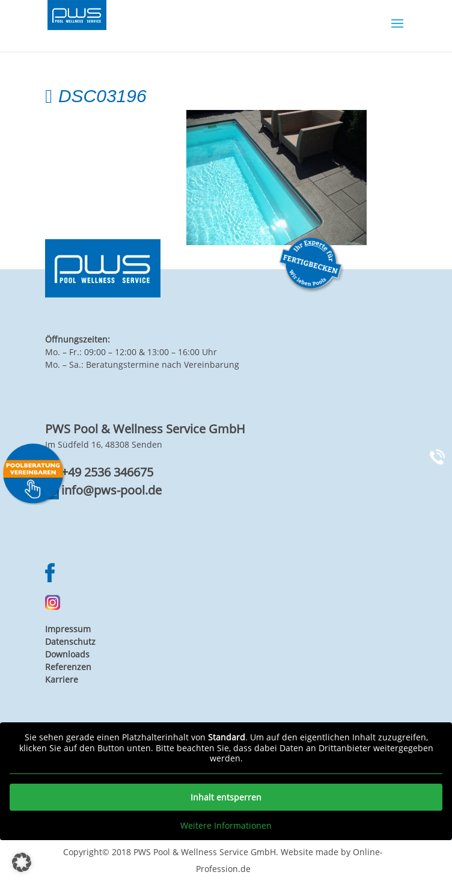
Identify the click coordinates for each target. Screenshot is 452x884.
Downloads (67, 654)
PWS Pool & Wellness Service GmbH (204, 852)
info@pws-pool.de (111, 490)
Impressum (68, 629)
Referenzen (68, 666)
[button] (21, 862)
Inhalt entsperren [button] (226, 796)
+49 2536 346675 (107, 472)
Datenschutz (70, 641)
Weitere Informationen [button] (226, 825)
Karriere (61, 679)
